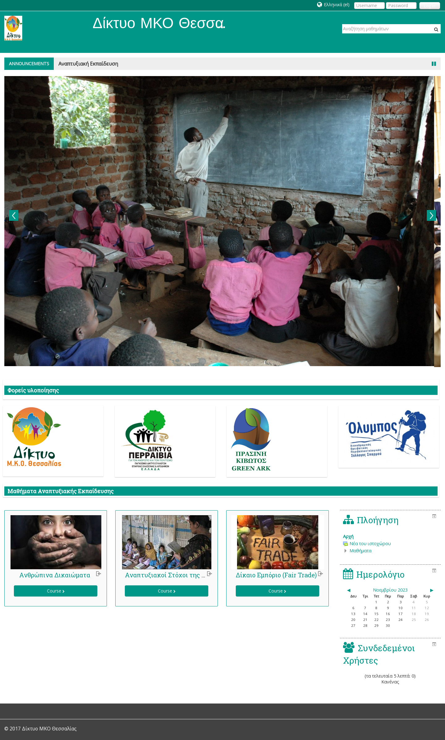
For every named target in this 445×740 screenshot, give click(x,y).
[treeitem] (390, 536)
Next (431, 215)
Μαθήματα (360, 551)
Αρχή (348, 536)
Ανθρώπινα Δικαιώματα (54, 575)
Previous (13, 215)
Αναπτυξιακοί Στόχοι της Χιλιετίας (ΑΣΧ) (186, 575)
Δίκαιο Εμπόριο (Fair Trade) (276, 575)
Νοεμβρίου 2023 (390, 590)
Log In (429, 6)
